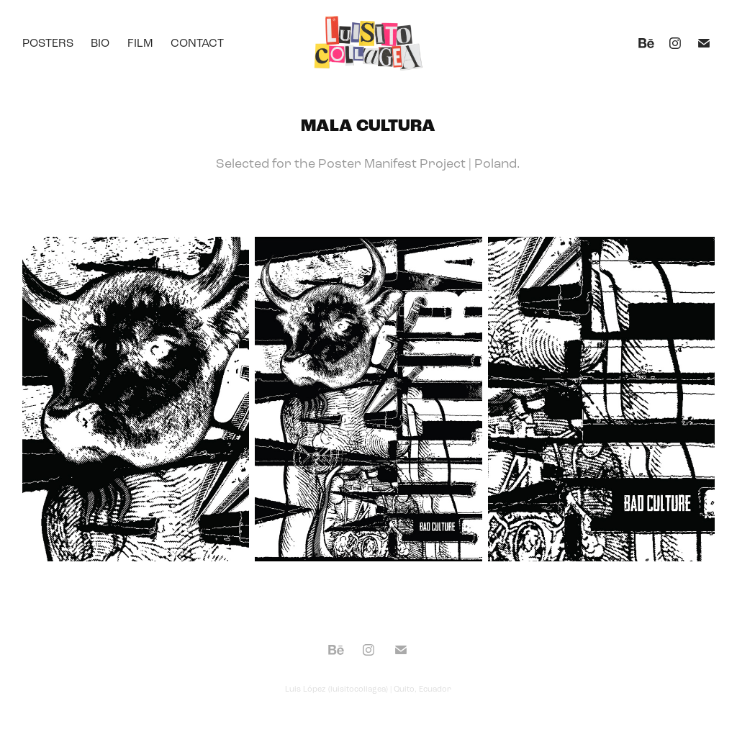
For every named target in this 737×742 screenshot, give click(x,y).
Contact (197, 43)
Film (140, 43)
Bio (100, 43)
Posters (47, 43)
